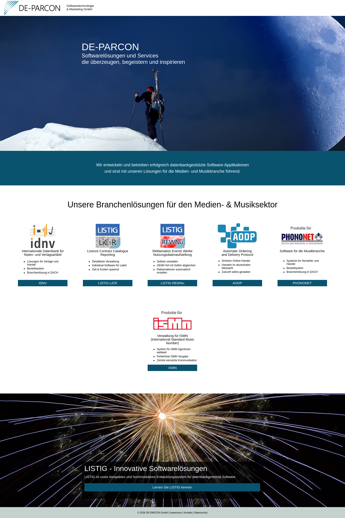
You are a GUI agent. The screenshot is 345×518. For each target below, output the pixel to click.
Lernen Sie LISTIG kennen (172, 487)
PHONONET (302, 283)
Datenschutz (201, 512)
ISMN (172, 368)
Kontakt (188, 512)
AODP (237, 283)
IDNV (43, 283)
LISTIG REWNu (172, 283)
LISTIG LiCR (107, 283)
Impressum (176, 512)
